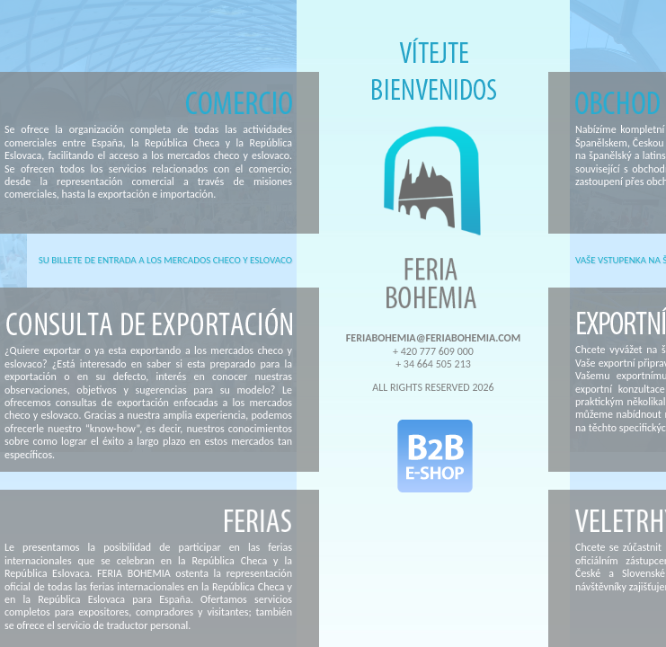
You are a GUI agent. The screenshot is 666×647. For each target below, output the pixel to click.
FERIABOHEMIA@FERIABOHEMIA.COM (433, 338)
